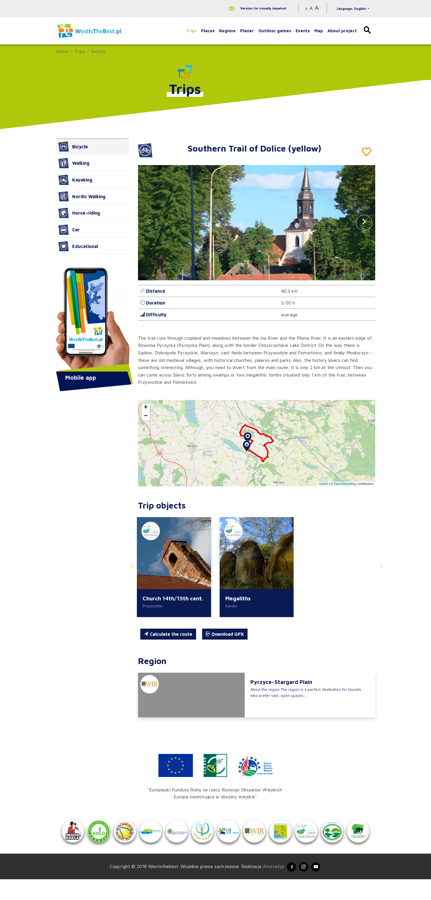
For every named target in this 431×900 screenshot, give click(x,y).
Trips (191, 30)
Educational (78, 246)
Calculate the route (168, 635)
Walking (73, 163)
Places (207, 30)
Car (69, 229)
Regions (227, 30)
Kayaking (75, 180)
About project (342, 30)
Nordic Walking (82, 196)
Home (62, 51)
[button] (364, 222)
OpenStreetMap (345, 483)
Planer (247, 30)
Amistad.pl (269, 886)
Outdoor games (274, 30)
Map (318, 30)
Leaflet (323, 483)
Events (303, 30)
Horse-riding (79, 213)
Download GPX (225, 635)
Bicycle (98, 51)
